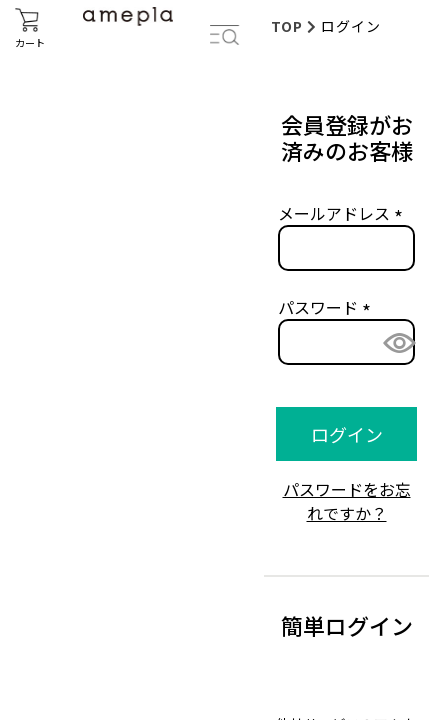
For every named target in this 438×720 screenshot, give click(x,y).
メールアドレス (344, 213)
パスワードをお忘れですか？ (347, 501)
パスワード (328, 307)
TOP (287, 26)
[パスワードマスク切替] (393, 342)
